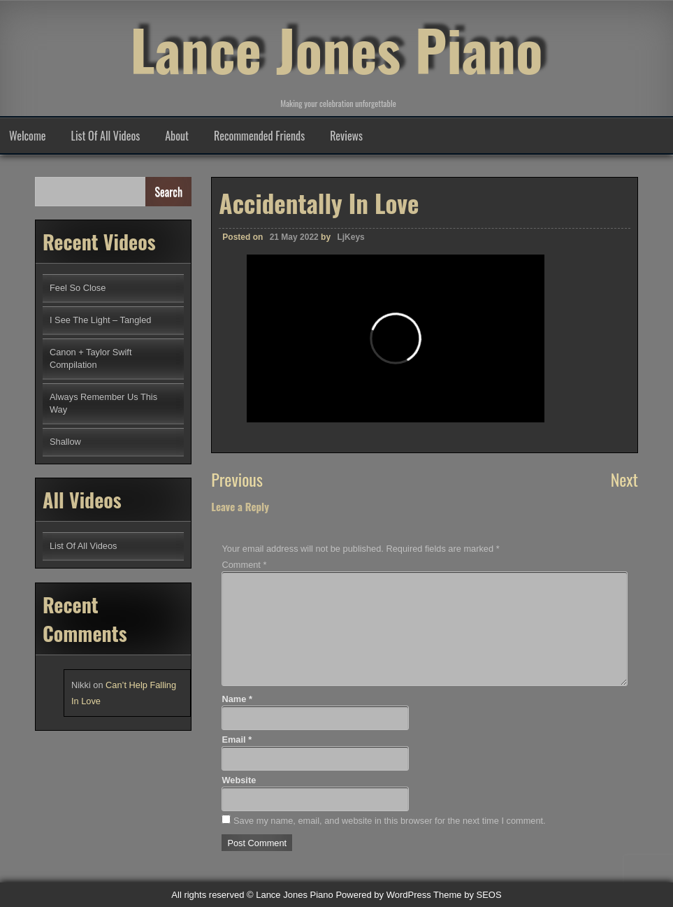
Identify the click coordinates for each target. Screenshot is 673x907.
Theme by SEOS (467, 895)
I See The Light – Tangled (100, 320)
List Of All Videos (105, 135)
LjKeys (350, 237)
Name (237, 699)
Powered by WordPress (382, 895)
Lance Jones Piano (336, 49)
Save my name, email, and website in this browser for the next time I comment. (389, 820)
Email (237, 739)
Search (168, 191)
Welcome (27, 135)
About (177, 135)
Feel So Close (78, 288)
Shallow (65, 441)
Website (239, 780)
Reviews (346, 135)
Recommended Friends (259, 135)
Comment (244, 564)
